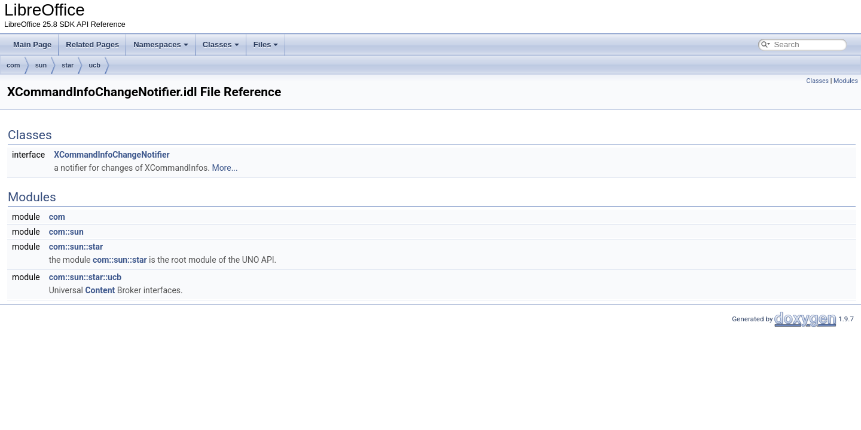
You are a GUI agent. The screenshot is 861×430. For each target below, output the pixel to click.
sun (41, 65)
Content (100, 290)
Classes (221, 44)
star (68, 65)
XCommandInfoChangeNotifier (111, 154)
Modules (845, 81)
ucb (94, 65)
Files (266, 44)
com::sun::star (76, 246)
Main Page (32, 44)
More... (224, 168)
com (13, 65)
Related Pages (92, 44)
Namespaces (160, 44)
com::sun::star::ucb (85, 277)
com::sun (66, 231)
